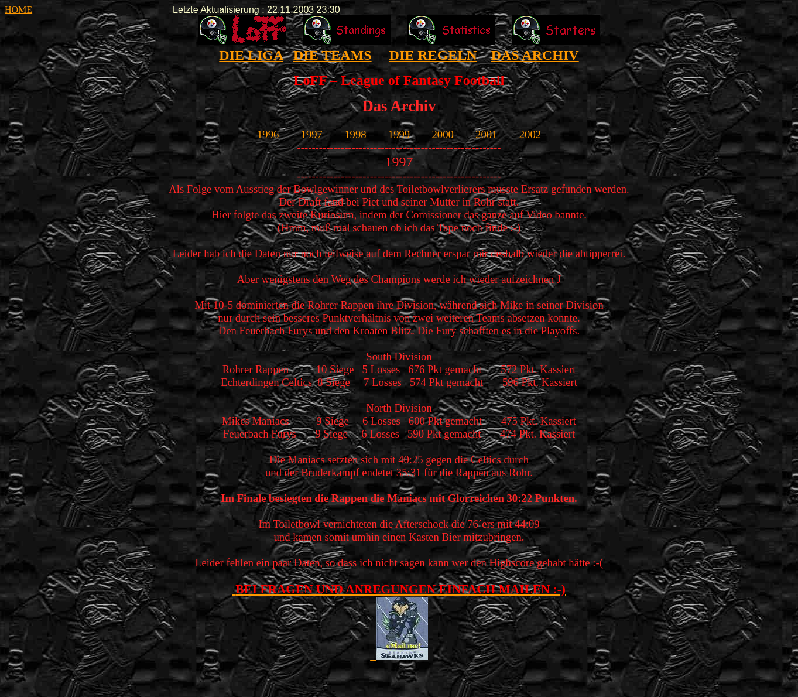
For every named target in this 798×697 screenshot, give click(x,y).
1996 (268, 134)
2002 (530, 134)
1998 (355, 134)
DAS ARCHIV (535, 55)
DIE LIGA (251, 55)
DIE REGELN (433, 55)
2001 (486, 134)
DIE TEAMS (332, 55)
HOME (18, 10)
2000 (442, 134)
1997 (312, 134)
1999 (399, 134)
